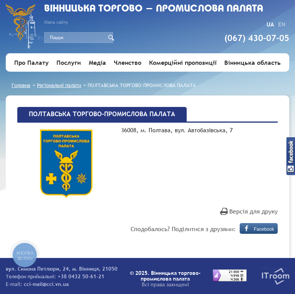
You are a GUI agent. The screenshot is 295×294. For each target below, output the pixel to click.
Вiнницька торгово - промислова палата (153, 9)
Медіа (97, 62)
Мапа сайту (56, 22)
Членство (127, 62)
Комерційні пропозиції (183, 62)
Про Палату (31, 62)
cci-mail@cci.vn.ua (46, 284)
